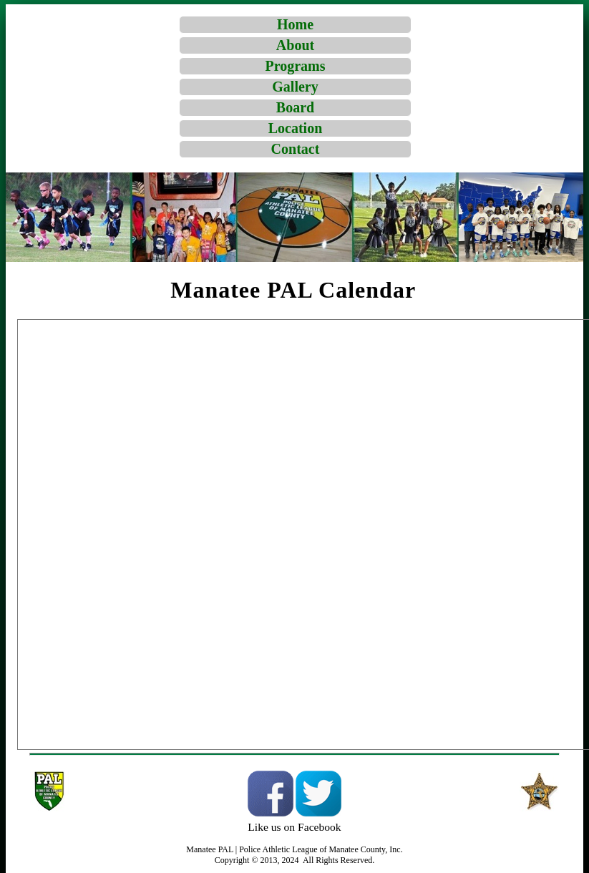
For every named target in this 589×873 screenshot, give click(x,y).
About (295, 45)
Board (295, 107)
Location (295, 128)
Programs (295, 66)
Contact (295, 149)
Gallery (295, 86)
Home (295, 24)
